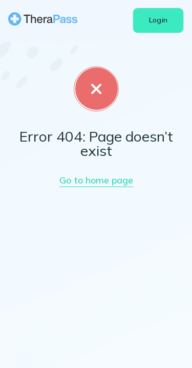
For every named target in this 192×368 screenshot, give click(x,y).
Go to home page (96, 207)
